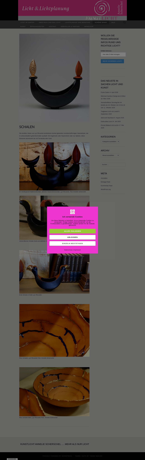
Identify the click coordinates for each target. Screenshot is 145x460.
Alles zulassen (72, 231)
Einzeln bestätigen (72, 243)
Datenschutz (68, 250)
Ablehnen (72, 237)
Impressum (77, 250)
